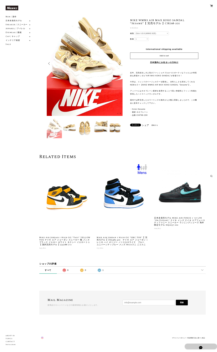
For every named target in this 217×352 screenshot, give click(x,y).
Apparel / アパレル (15, 28)
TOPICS (9, 339)
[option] (85, 63)
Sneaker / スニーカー (17, 25)
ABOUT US (10, 336)
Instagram (11, 344)
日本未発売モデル (14, 21)
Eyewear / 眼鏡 (14, 32)
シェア (145, 125)
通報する (154, 125)
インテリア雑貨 (13, 40)
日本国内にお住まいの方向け (164, 62)
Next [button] (120, 63)
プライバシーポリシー (179, 338)
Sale (8, 44)
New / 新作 (11, 17)
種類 (132, 33)
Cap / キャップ (13, 36)
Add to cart (164, 56)
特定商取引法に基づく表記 (196, 338)
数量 (132, 39)
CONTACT (10, 341)
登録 (182, 302)
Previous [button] (49, 63)
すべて (48, 270)
